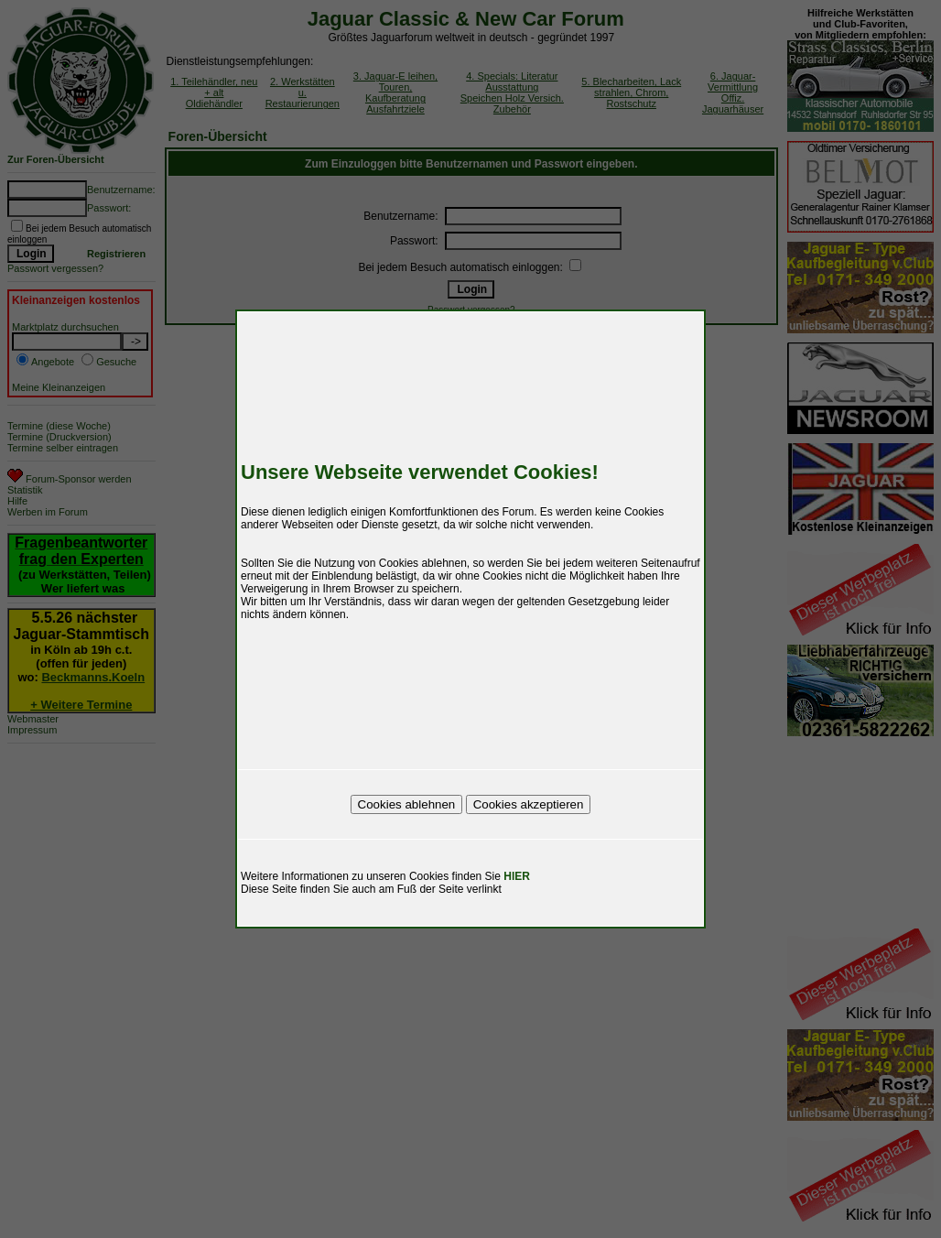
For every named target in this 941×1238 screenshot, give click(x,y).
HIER (516, 876)
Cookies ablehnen (407, 804)
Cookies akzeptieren (528, 804)
